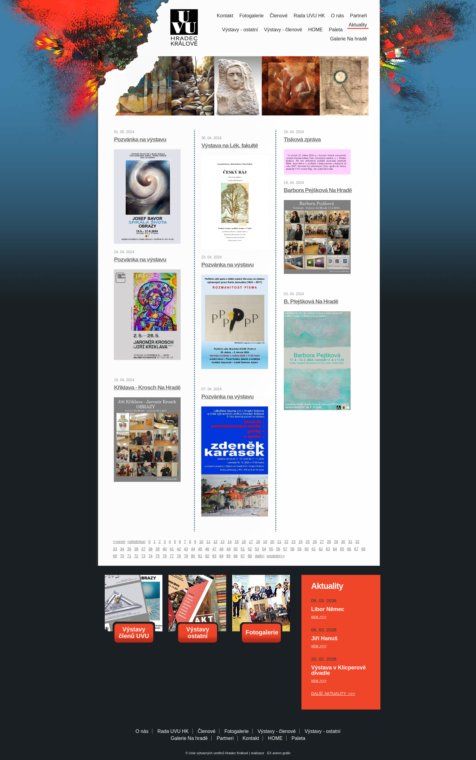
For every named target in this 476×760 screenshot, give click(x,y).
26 (315, 542)
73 (143, 556)
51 (243, 549)
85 (228, 556)
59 (299, 549)
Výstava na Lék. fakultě (229, 145)
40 (165, 549)
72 (136, 556)
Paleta (335, 29)
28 (329, 542)
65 (342, 549)
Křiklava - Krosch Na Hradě (147, 387)
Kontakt (225, 15)
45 (200, 549)
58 (292, 549)
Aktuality (358, 24)
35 (129, 549)
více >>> (318, 616)
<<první (119, 542)
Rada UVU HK (309, 15)
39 (157, 549)
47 (214, 549)
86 (235, 556)
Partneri (225, 738)
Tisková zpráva (302, 139)
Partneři (358, 15)
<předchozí (136, 542)
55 (271, 549)
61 (314, 549)
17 (251, 542)
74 (150, 556)
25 (308, 542)
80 (193, 556)
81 (200, 556)
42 (179, 549)
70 (122, 556)
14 (230, 542)
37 (143, 549)
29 (336, 542)
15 (237, 542)
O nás (337, 15)
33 (115, 549)
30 (343, 542)
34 (122, 549)
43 (186, 549)
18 (258, 542)
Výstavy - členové (283, 29)
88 (250, 556)
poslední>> (276, 556)
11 (208, 542)
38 (150, 549)
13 (222, 542)
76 (165, 556)
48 (221, 549)
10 (201, 542)
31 (350, 542)
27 (322, 542)
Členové (278, 15)
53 (257, 549)
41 (172, 549)
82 (207, 556)
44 (193, 549)
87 (243, 556)
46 (207, 549)
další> (260, 556)
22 (286, 542)
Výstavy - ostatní (240, 29)
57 (285, 549)
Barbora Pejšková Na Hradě (318, 190)
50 (235, 549)
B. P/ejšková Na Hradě (311, 301)
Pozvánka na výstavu (140, 139)
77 (172, 556)
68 (363, 549)
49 (228, 549)
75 (157, 556)
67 (356, 549)
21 (279, 542)
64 (335, 549)
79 (186, 556)
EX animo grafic (278, 753)
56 (278, 549)
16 (244, 542)
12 (215, 542)
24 (300, 542)
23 (293, 542)
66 (349, 549)
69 (115, 556)
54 (264, 549)
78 (179, 556)
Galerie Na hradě (189, 738)
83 (214, 556)
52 (250, 549)
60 (306, 549)
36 (136, 549)
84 (221, 556)
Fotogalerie (251, 15)
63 (328, 549)
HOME (315, 29)
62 (321, 549)
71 (129, 556)
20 (272, 542)
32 (357, 542)
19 (265, 542)
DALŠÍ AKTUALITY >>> (333, 693)
